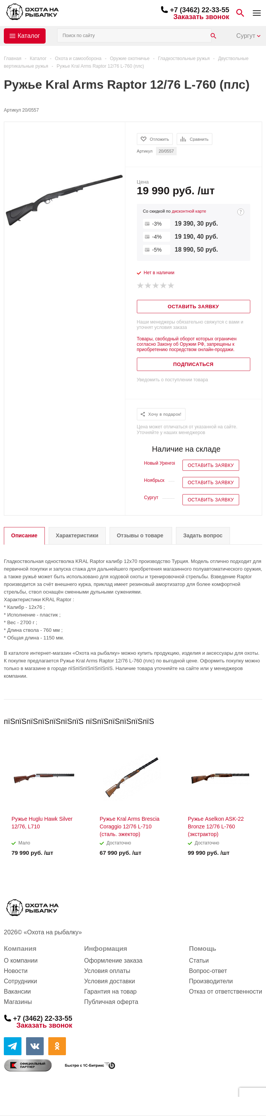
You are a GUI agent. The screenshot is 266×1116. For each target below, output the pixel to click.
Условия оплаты (107, 971)
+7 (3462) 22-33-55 (199, 10)
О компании (21, 960)
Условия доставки (109, 981)
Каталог (29, 36)
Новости (16, 971)
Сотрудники (20, 981)
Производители (211, 981)
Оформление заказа (113, 960)
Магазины (18, 1002)
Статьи (199, 960)
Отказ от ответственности (225, 991)
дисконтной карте (189, 211)
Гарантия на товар (110, 991)
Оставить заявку (211, 465)
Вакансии (17, 991)
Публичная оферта (111, 1002)
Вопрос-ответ (208, 971)
